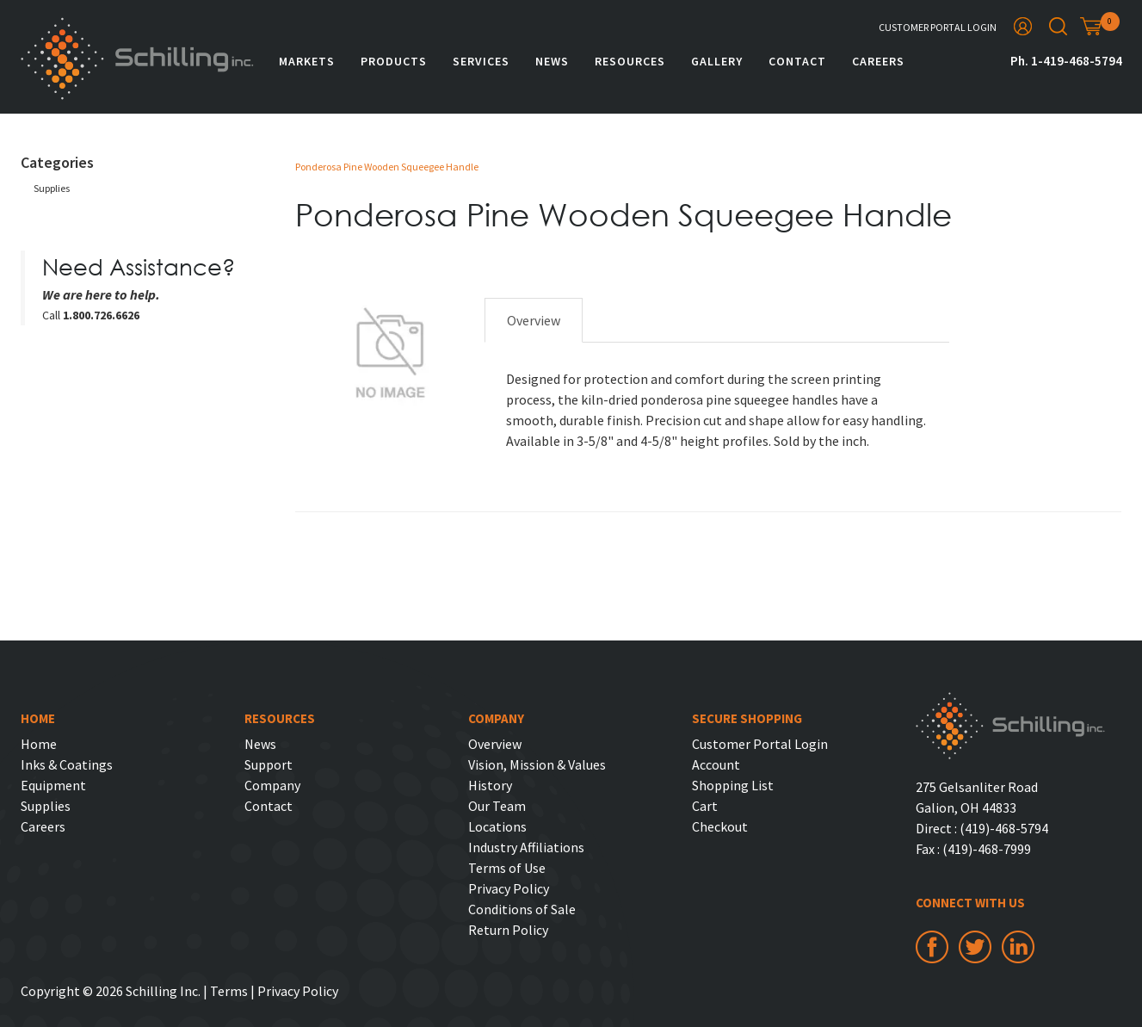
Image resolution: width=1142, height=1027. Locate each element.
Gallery (717, 61)
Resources (630, 61)
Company (272, 785)
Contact (797, 61)
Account (716, 764)
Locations (497, 826)
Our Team (497, 805)
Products (394, 61)
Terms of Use (507, 867)
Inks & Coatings (67, 764)
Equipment (53, 785)
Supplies (52, 188)
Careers (878, 61)
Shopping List (733, 785)
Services (481, 61)
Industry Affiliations (526, 847)
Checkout (720, 826)
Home (39, 743)
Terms (229, 990)
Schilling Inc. (137, 58)
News (552, 61)
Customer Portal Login (938, 27)
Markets (307, 61)
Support (268, 764)
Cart (705, 805)
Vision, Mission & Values (537, 764)
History (490, 785)
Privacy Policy (508, 888)
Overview (533, 320)
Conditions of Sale (522, 909)
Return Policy (508, 929)
